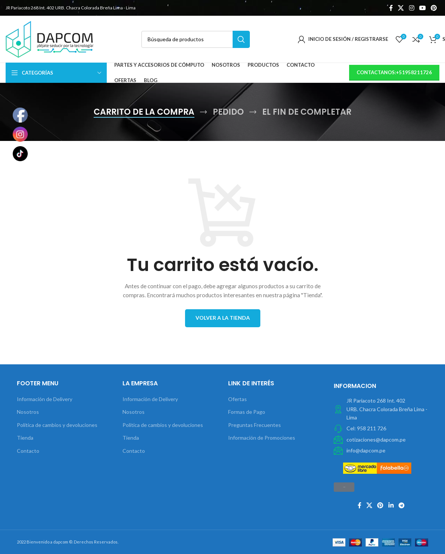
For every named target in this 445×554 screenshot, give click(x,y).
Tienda (25, 437)
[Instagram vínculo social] (411, 7)
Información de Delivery (44, 399)
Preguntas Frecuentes (254, 425)
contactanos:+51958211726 (394, 72)
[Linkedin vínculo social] (391, 505)
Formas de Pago (246, 412)
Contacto (28, 451)
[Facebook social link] (391, 7)
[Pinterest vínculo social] (434, 7)
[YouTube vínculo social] (422, 7)
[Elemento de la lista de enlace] (381, 428)
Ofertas (237, 399)
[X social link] (401, 7)
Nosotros (28, 412)
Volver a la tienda (223, 317)
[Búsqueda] (195, 39)
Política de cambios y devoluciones (57, 425)
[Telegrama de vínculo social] (401, 505)
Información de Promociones (261, 437)
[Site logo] (49, 38)
